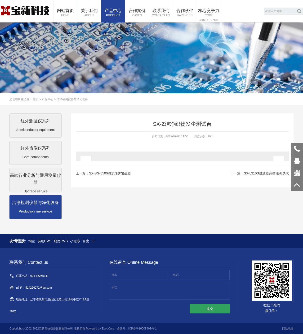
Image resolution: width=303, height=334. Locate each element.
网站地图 (288, 328)
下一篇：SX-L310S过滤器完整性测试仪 (260, 173)
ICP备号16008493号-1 (142, 328)
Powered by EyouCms (99, 328)
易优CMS (61, 241)
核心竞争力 (209, 15)
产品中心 (113, 13)
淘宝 (31, 241)
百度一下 (89, 241)
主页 (36, 99)
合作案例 (137, 13)
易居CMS (44, 241)
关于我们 (89, 13)
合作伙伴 (185, 13)
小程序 (75, 241)
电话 (176, 275)
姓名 (114, 275)
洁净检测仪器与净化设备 (72, 99)
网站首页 (65, 13)
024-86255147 (297, 149)
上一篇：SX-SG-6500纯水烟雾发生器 (103, 173)
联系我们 (161, 13)
